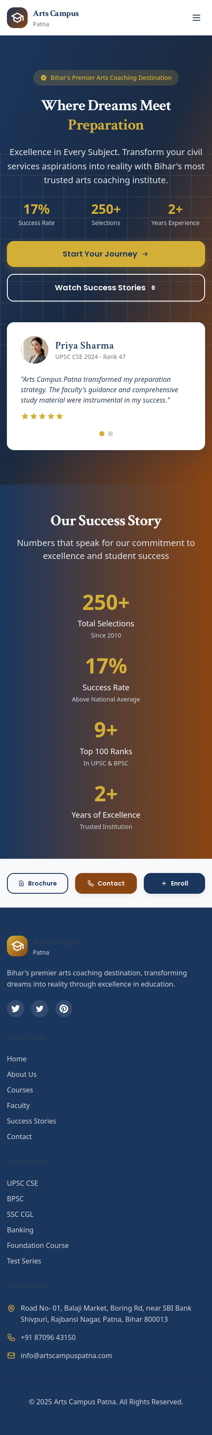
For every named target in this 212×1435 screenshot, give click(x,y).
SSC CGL (20, 1214)
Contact (106, 883)
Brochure (37, 883)
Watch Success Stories (106, 287)
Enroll (174, 883)
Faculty (18, 1105)
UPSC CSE (22, 1183)
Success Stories (31, 1121)
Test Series (24, 1261)
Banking (20, 1230)
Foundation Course (38, 1245)
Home (17, 1059)
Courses (20, 1090)
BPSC (15, 1198)
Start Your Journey (106, 253)
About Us (22, 1074)
